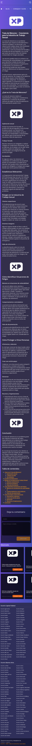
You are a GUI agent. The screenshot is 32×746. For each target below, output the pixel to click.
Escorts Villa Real (20, 654)
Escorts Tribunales (20, 646)
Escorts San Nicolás (21, 643)
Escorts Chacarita (20, 617)
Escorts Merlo (4, 718)
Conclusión (7, 502)
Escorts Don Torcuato (21, 683)
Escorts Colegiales (20, 619)
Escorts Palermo (20, 633)
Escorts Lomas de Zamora (22, 731)
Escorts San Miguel (5, 700)
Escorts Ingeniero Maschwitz (23, 687)
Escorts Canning (4, 729)
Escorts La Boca (20, 624)
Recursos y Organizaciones (14, 501)
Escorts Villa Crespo (20, 648)
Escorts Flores (19, 622)
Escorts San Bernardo (21, 674)
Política (3, 742)
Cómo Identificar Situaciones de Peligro (15, 486)
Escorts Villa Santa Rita (6, 657)
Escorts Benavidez (5, 681)
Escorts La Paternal (5, 626)
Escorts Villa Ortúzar (21, 652)
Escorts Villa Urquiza (21, 657)
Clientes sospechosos (13, 482)
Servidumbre (10, 477)
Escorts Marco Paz (20, 716)
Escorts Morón (4, 720)
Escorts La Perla (20, 670)
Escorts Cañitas (4, 617)
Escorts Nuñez (4, 633)
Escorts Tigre (19, 700)
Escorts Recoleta (20, 639)
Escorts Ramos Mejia (21, 720)
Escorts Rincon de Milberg (22, 696)
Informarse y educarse (13, 496)
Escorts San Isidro (20, 698)
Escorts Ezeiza (19, 729)
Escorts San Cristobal (6, 643)
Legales (8, 742)
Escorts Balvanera (5, 611)
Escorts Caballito (20, 615)
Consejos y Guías (18, 569)
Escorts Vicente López (6, 703)
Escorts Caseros (4, 709)
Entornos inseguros (12, 483)
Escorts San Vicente (5, 735)
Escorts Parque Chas (5, 637)
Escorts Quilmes (20, 733)
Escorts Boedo (4, 615)
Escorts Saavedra (20, 641)
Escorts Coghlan (4, 619)
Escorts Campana (20, 681)
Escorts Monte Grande (6, 733)
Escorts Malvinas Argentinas (22, 689)
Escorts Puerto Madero (6, 639)
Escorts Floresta (4, 624)
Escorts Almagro (20, 609)
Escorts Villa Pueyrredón (6, 654)
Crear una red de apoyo (13, 498)
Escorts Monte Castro (6, 630)
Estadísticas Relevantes (11, 478)
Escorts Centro (19, 665)
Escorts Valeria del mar (6, 674)
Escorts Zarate (4, 707)
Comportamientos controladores (16, 491)
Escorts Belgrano (20, 613)
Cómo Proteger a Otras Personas (13, 494)
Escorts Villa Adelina (21, 703)
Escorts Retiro (4, 641)
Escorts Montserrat (20, 630)
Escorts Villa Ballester (6, 705)
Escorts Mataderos (5, 628)
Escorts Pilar (4, 696)
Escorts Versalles (5, 648)
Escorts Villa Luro (5, 652)
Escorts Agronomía (5, 609)
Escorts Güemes (4, 670)
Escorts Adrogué (4, 724)
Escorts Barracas (20, 611)
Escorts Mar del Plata (6, 668)
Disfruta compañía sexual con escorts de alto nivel (10, 591)
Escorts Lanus (4, 731)
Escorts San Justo (5, 722)
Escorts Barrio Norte (5, 613)
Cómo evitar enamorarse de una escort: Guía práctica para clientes (11, 565)
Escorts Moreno (20, 718)
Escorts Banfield (4, 727)
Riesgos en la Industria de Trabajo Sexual (16, 480)
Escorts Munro (19, 692)
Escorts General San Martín (7, 687)
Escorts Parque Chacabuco (22, 635)
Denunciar (9, 499)
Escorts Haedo (4, 713)
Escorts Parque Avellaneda (7, 635)
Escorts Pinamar (4, 672)
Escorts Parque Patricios (22, 637)
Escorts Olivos (19, 694)
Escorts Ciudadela (5, 711)
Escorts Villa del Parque (6, 650)
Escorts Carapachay (5, 683)
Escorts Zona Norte (21, 679)
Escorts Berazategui (21, 727)
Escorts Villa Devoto (21, 650)
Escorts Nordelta (5, 694)
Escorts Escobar (4, 685)
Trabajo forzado (11, 475)
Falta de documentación (13, 493)
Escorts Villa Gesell (20, 676)
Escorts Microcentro (21, 628)
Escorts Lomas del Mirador (7, 716)
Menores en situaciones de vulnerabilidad (18, 489)
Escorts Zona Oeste (21, 707)
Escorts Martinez (5, 692)
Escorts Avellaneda (20, 724)
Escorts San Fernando (6, 698)
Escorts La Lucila (5, 689)
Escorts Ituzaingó (20, 713)
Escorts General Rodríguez (22, 711)
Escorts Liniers (19, 626)
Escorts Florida (19, 685)
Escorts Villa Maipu (20, 705)
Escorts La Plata (4, 665)
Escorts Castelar (20, 709)
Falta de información (12, 485)
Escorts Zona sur (20, 722)
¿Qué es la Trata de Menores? (12, 472)
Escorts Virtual (4, 659)
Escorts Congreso (5, 622)
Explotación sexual (12, 474)
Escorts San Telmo (5, 646)
